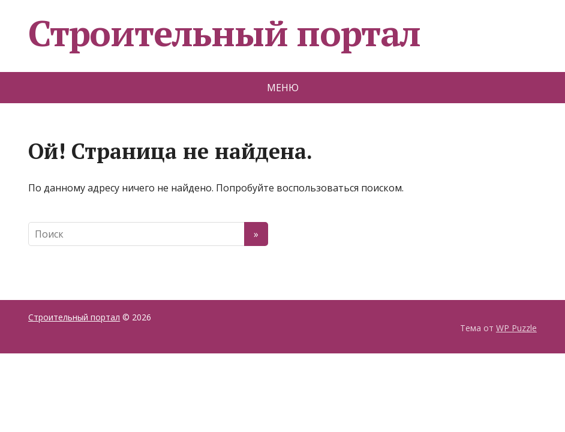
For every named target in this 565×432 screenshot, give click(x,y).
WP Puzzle (516, 328)
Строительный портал (224, 33)
